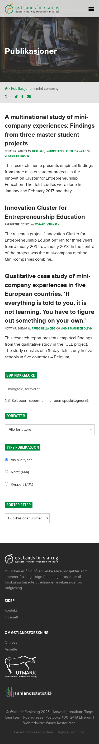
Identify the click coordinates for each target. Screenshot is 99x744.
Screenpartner (42, 732)
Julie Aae (38, 151)
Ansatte (11, 649)
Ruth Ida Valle (76, 151)
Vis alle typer (21, 460)
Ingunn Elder (55, 151)
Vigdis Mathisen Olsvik (76, 328)
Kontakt (11, 610)
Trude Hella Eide (43, 328)
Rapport (22, 484)
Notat (20, 472)
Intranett (11, 617)
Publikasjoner (22, 88)
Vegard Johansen (17, 156)
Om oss (11, 642)
